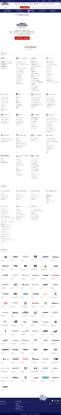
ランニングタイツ (49, 124)
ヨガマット (18, 140)
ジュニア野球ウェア (34, 78)
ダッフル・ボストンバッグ (20, 216)
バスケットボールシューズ (36, 97)
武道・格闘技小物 (4, 162)
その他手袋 (33, 83)
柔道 (2, 158)
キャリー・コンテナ (34, 158)
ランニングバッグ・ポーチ (50, 130)
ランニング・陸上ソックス (35, 209)
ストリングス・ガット (4, 99)
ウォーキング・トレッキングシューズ (7, 239)
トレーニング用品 (34, 138)
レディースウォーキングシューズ (7, 140)
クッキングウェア (34, 162)
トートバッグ (18, 211)
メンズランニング (4, 209)
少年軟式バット (34, 71)
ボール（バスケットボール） (36, 102)
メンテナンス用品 (34, 87)
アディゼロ (32, 7)
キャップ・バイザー (49, 75)
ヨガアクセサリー (19, 141)
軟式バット (33, 70)
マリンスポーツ (34, 128)
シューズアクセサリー (20, 71)
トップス (2, 194)
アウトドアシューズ (49, 145)
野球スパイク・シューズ (35, 75)
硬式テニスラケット (49, 61)
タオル (47, 202)
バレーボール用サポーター (51, 100)
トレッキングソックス (35, 218)
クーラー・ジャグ (34, 160)
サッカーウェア (19, 74)
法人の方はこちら (3, 403)
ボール (47, 194)
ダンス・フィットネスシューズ (21, 145)
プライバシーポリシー (19, 409)
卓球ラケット (18, 97)
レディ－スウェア (19, 161)
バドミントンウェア (4, 102)
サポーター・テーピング (50, 201)
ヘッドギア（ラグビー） (20, 121)
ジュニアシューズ (19, 173)
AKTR (48, 7)
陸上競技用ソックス (4, 66)
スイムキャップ (34, 123)
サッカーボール (19, 78)
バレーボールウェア (50, 99)
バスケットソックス (34, 214)
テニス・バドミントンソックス (36, 211)
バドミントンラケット (4, 97)
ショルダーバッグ (19, 212)
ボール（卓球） (18, 104)
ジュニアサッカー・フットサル (21, 68)
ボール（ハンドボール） (5, 121)
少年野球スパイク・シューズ (6, 226)
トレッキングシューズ (50, 147)
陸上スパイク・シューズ (5, 236)
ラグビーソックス (34, 219)
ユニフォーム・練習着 (35, 80)
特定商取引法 (18, 408)
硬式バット (33, 68)
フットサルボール (19, 80)
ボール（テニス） (49, 78)
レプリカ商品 (18, 76)
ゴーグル (32, 124)
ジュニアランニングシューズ (51, 121)
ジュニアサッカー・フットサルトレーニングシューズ (8, 222)
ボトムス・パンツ (4, 197)
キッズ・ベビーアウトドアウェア (52, 141)
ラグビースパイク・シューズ (21, 117)
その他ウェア (3, 199)
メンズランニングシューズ (51, 117)
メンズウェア (18, 159)
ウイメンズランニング (5, 211)
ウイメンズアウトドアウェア (51, 140)
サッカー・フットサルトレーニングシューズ (8, 218)
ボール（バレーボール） (50, 102)
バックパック (18, 209)
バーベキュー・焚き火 (35, 171)
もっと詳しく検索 (24, 7)
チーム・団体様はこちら (49, 4)
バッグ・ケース (33, 85)
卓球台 (17, 107)
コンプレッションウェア (20, 165)
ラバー (17, 99)
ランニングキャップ (49, 128)
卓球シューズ (18, 100)
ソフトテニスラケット (50, 63)
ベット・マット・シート (35, 174)
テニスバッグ (48, 71)
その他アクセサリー (4, 68)
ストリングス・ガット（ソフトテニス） (52, 82)
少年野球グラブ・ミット (35, 64)
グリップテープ (49, 66)
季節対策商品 (48, 195)
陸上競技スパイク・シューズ (6, 61)
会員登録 (44, 1)
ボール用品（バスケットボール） (37, 104)
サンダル (2, 241)
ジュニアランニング (4, 212)
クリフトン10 (37, 7)
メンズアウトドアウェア (50, 138)
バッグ (2, 111)
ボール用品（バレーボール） (51, 104)
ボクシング (3, 160)
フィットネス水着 (34, 119)
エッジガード (48, 68)
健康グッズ (33, 140)
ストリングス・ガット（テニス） (51, 64)
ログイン (38, 1)
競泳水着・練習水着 (35, 117)
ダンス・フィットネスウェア (21, 143)
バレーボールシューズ (50, 97)
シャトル (2, 104)
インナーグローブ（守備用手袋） (37, 82)
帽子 (47, 152)
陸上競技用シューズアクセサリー (7, 63)
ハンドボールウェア (4, 119)
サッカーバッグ (19, 81)
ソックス (47, 76)
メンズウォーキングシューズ (6, 138)
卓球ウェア (18, 102)
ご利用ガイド (50, 1)
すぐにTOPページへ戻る (22, 38)
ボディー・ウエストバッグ (20, 214)
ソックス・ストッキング (35, 90)
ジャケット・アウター (4, 195)
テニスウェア (48, 73)
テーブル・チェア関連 (35, 165)
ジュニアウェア (19, 163)
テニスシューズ (49, 70)
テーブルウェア (34, 167)
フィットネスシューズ (5, 234)
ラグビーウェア (19, 119)
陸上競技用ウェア (4, 64)
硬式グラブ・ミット (34, 61)
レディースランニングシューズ (51, 119)
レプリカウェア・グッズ (35, 100)
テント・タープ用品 (34, 169)
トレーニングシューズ (20, 69)
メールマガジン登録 (19, 406)
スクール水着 (33, 121)
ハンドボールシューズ (5, 117)
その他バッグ (18, 218)
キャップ (17, 168)
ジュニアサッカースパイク (21, 63)
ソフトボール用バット (35, 73)
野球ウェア (33, 76)
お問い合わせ (57, 1)
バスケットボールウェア (35, 99)
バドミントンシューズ (43, 7)
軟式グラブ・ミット (34, 63)
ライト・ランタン (34, 176)
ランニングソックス (49, 126)
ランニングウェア (49, 123)
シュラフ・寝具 (33, 164)
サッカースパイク (19, 61)
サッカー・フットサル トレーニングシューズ (22, 65)
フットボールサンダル (20, 73)
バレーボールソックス (35, 216)
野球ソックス (33, 212)
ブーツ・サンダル (19, 175)
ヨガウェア (18, 138)
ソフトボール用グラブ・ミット (36, 66)
